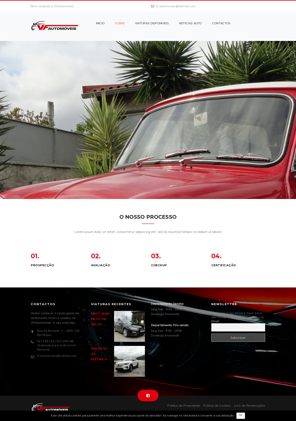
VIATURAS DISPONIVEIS (152, 23)
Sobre (120, 23)
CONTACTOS (221, 23)
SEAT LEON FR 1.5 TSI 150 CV (100, 319)
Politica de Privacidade (184, 405)
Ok (240, 415)
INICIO (100, 23)
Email (215, 321)
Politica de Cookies (217, 405)
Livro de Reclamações (249, 405)
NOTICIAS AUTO (190, 23)
